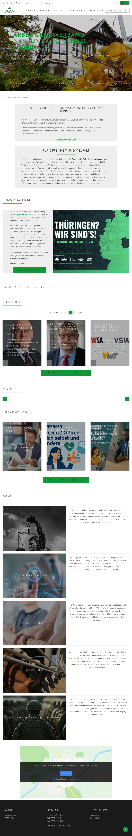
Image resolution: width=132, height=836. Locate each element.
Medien (57, 10)
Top (125, 829)
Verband (29, 10)
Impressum (94, 815)
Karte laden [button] (66, 773)
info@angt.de (48, 3)
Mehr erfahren (66, 768)
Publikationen (73, 10)
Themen (43, 10)
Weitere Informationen (66, 140)
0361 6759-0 (9, 3)
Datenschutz (95, 818)
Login (126, 3)
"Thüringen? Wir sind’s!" (20, 214)
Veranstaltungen (95, 10)
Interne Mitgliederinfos (117, 10)
